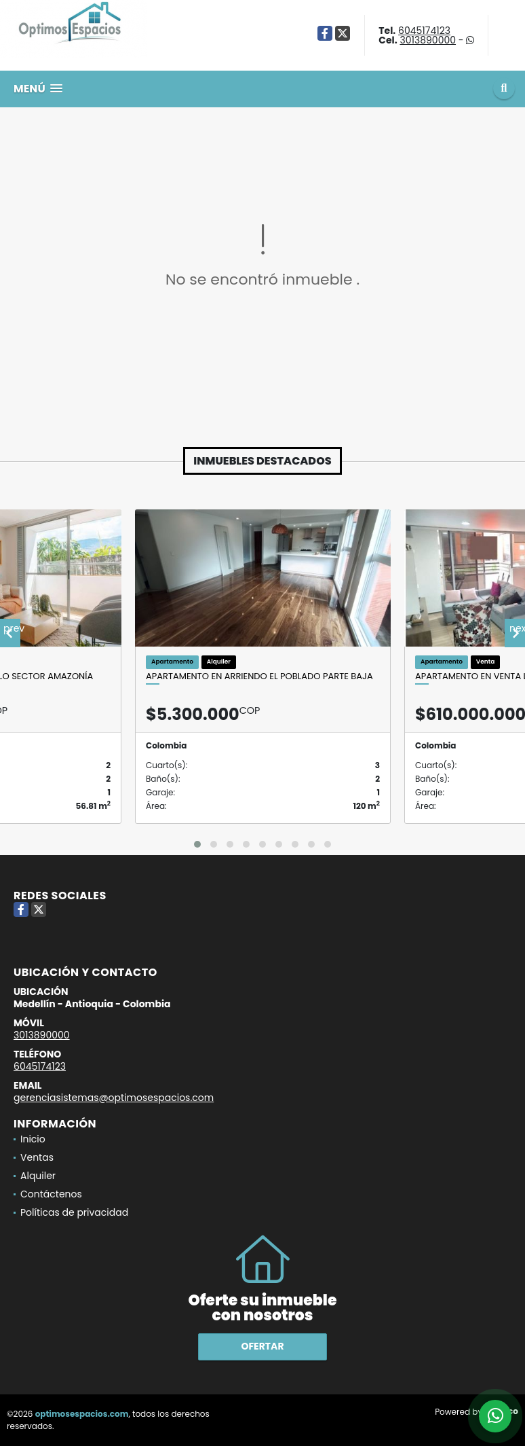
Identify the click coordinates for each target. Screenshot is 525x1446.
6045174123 (424, 30)
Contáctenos (51, 1194)
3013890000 (428, 40)
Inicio (32, 1139)
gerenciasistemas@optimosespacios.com (114, 1097)
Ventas (37, 1157)
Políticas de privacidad (74, 1212)
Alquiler (38, 1175)
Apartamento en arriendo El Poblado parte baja (259, 676)
